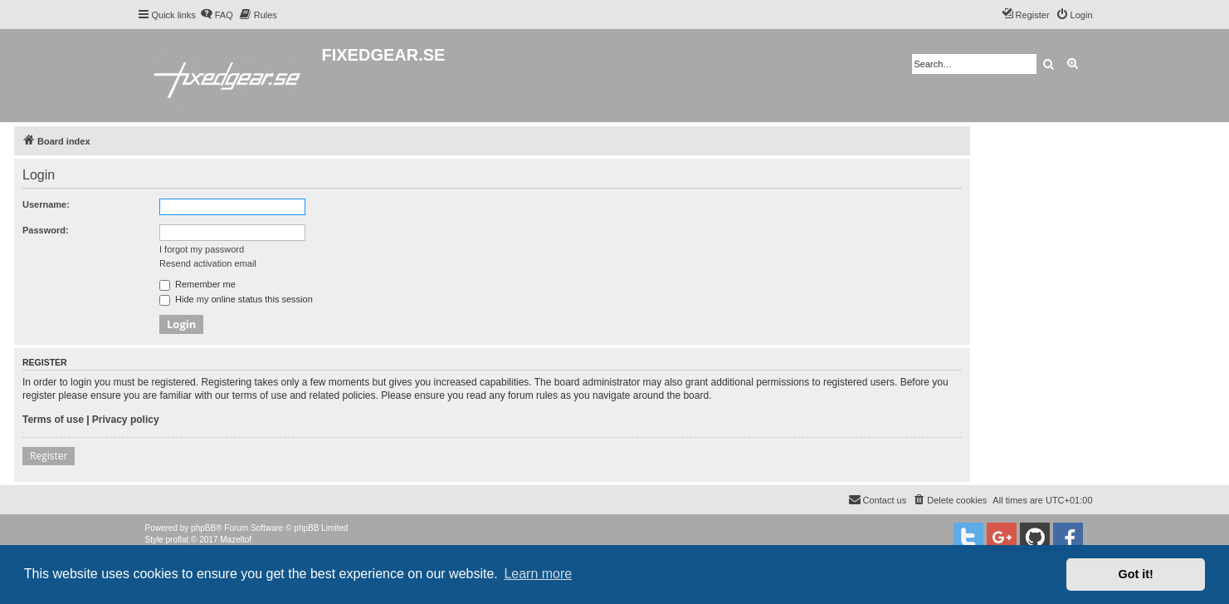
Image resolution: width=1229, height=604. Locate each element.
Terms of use (53, 419)
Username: (46, 204)
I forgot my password (201, 249)
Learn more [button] (538, 574)
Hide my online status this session (236, 299)
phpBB (203, 528)
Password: (45, 230)
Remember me (197, 284)
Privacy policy (125, 419)
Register (48, 456)
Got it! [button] (1136, 574)
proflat (177, 539)
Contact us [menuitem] (877, 499)
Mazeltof (235, 539)
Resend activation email (207, 263)
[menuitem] (216, 15)
